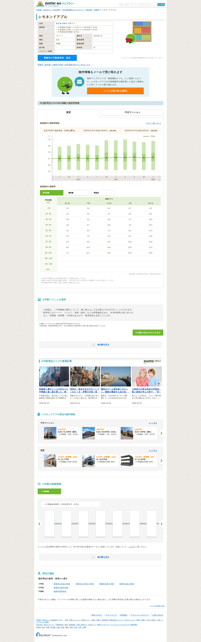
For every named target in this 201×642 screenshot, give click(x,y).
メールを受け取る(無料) (115, 91)
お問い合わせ (157, 615)
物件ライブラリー (103, 624)
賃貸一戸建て (96, 620)
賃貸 (66, 620)
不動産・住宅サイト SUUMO (48, 10)
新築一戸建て (141, 620)
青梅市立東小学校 (106, 584)
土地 (158, 620)
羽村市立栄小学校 (126, 584)
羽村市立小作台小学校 (85, 584)
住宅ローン (92, 624)
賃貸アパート (85, 620)
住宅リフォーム (49, 624)
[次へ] (161, 433)
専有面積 (46, 193)
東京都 (89, 10)
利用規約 (123, 615)
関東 (48, 627)
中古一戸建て (151, 620)
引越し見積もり (81, 624)
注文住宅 (39, 624)
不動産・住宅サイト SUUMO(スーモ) (49, 620)
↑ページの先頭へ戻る (157, 606)
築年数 (70, 193)
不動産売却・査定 (62, 624)
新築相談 (72, 624)
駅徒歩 (96, 193)
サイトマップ (111, 615)
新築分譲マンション (116, 620)
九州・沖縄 (82, 627)
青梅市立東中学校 (61, 588)
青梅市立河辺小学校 (62, 584)
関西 (67, 627)
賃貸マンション (74, 620)
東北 (43, 627)
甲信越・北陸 (55, 627)
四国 (71, 627)
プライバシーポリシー (140, 615)
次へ (161, 524)
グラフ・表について (153, 123)
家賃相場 (105, 620)
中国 (75, 627)
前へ (40, 524)
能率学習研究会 (60, 591)
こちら (131, 547)
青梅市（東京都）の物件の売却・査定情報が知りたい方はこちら (64, 65)
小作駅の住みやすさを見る (148, 333)
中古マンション (130, 620)
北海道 (38, 627)
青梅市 (97, 10)
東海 (62, 627)
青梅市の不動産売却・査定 (57, 58)
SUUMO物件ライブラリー (73, 10)
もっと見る (153, 423)
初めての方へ (97, 615)
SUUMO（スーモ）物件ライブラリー (55, 4)
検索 (162, 4)
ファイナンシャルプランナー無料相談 (124, 624)
